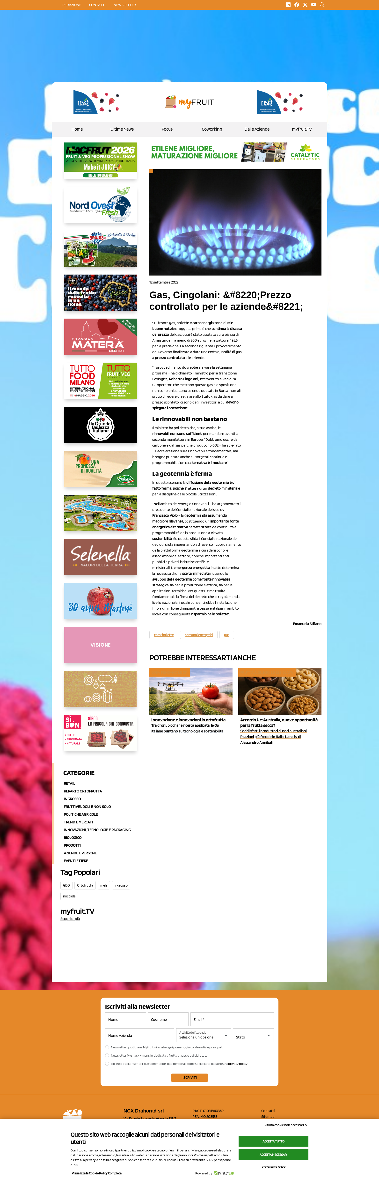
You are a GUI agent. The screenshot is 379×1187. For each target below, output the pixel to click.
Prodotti (72, 845)
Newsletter (125, 4)
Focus (167, 129)
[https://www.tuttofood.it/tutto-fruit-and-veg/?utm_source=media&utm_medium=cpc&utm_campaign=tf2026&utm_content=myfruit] (100, 385)
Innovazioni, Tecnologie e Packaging (97, 830)
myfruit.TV (302, 129)
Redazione (71, 4)
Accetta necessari (273, 1155)
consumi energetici (199, 635)
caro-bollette (164, 635)
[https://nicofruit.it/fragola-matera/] (100, 341)
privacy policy (238, 1064)
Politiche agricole (81, 814)
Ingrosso (72, 799)
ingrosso (121, 885)
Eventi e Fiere (76, 861)
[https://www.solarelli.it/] (100, 517)
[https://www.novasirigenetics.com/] (97, 102)
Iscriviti (189, 1077)
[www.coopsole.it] (100, 737)
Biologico (72, 837)
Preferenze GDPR (273, 1167)
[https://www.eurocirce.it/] (100, 253)
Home (77, 129)
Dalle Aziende (257, 129)
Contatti (268, 1110)
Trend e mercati (78, 822)
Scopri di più (70, 918)
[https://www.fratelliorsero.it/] (100, 297)
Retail (69, 783)
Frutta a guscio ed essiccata (266, 672)
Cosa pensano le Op (169, 672)
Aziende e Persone (80, 853)
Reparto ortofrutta (83, 791)
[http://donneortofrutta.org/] (100, 649)
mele (103, 885)
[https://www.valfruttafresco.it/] (100, 473)
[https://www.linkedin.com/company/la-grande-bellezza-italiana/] (100, 429)
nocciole (69, 896)
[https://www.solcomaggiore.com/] (100, 693)
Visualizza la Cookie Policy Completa (97, 1173)
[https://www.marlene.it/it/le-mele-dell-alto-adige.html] (100, 605)
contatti (97, 4)
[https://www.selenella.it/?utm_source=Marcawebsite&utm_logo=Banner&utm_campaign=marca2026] (100, 561)
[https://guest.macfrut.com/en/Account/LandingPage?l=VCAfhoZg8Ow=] (100, 164)
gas (226, 635)
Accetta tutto (273, 1141)
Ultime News (122, 129)
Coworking (212, 129)
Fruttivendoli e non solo (87, 806)
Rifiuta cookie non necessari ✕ (285, 1125)
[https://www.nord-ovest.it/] (100, 209)
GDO (66, 885)
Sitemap (268, 1116)
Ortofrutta (85, 885)
